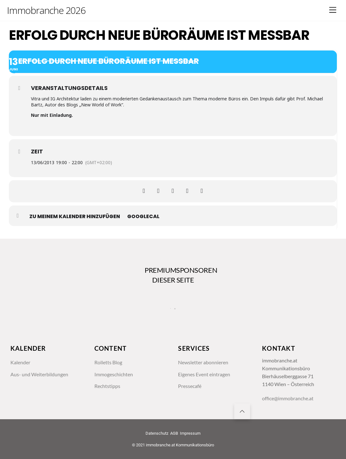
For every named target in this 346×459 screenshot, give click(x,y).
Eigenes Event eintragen (204, 375)
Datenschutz (157, 434)
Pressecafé (189, 387)
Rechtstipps (107, 387)
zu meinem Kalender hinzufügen (74, 216)
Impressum (190, 434)
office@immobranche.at (287, 399)
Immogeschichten (113, 375)
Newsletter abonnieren (203, 363)
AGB (174, 434)
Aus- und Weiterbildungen (39, 375)
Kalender (20, 363)
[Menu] (332, 10)
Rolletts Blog (108, 363)
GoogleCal (143, 216)
